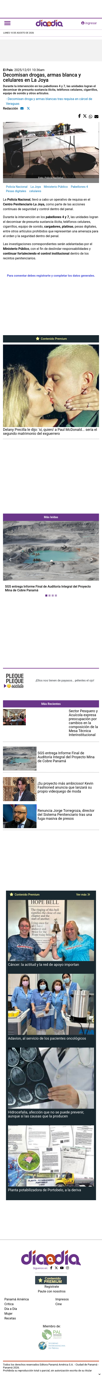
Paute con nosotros (52, 1291)
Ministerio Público (56, 187)
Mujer (8, 1313)
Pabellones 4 (79, 187)
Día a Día (10, 1309)
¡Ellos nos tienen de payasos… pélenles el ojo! (65, 680)
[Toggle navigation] (7, 23)
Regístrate (52, 1286)
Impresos (62, 1299)
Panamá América (16, 1299)
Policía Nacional (17, 187)
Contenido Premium (51, 339)
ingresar (89, 23)
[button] (10, 559)
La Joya (36, 187)
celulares (35, 191)
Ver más (83, 894)
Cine (58, 1304)
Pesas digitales (16, 191)
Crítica (9, 1304)
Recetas (10, 1318)
